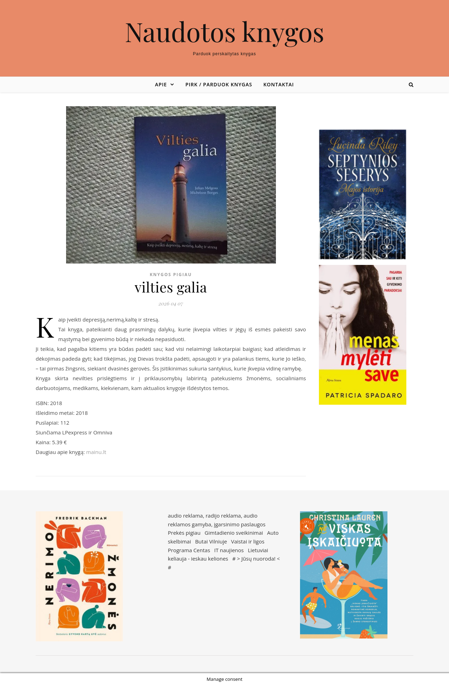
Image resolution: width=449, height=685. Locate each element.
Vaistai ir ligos (247, 541)
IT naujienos (229, 550)
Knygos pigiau (171, 274)
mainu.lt (96, 451)
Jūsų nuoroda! (258, 558)
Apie (161, 84)
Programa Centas (189, 550)
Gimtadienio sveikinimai (234, 532)
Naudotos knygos (225, 31)
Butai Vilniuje (211, 541)
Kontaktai (278, 84)
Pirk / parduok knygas (218, 84)
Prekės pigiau (184, 532)
